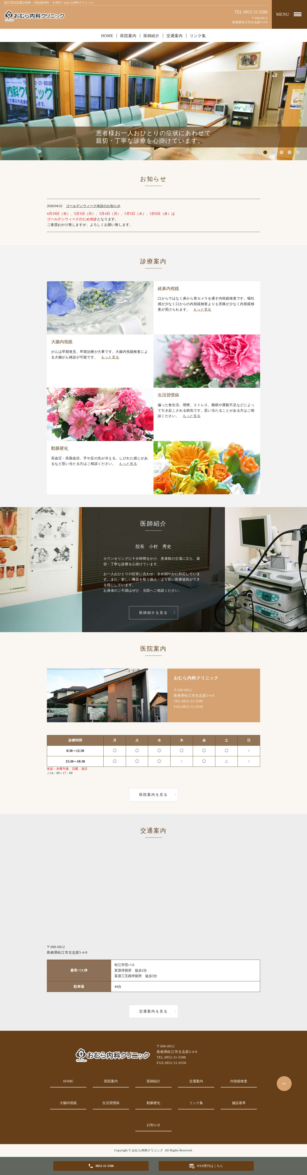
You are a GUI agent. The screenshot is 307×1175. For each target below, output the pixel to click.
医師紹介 (151, 36)
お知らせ (153, 1125)
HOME (107, 36)
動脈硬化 (153, 1103)
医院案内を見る (153, 794)
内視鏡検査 (238, 1081)
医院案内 (128, 36)
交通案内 (175, 36)
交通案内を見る (153, 1011)
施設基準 (239, 1103)
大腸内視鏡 (68, 1103)
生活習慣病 (110, 1103)
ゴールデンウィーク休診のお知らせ (93, 206)
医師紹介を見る (153, 612)
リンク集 (198, 36)
